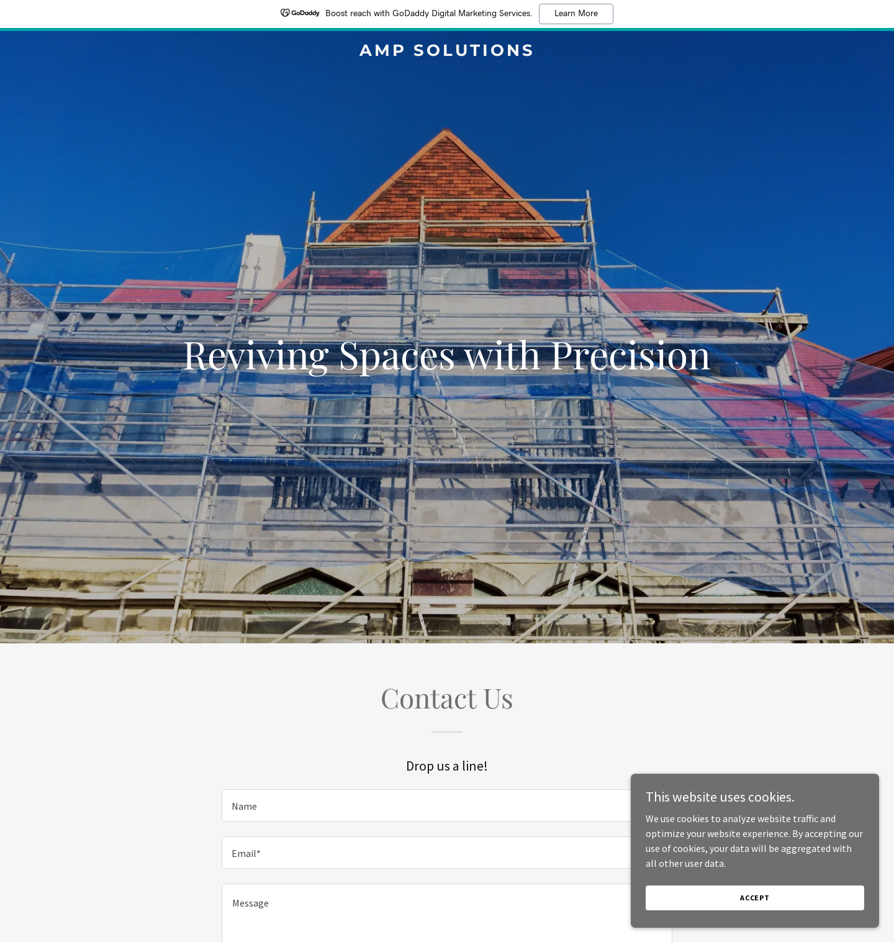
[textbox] (447, 805)
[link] (447, 52)
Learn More (576, 13)
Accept (755, 923)
